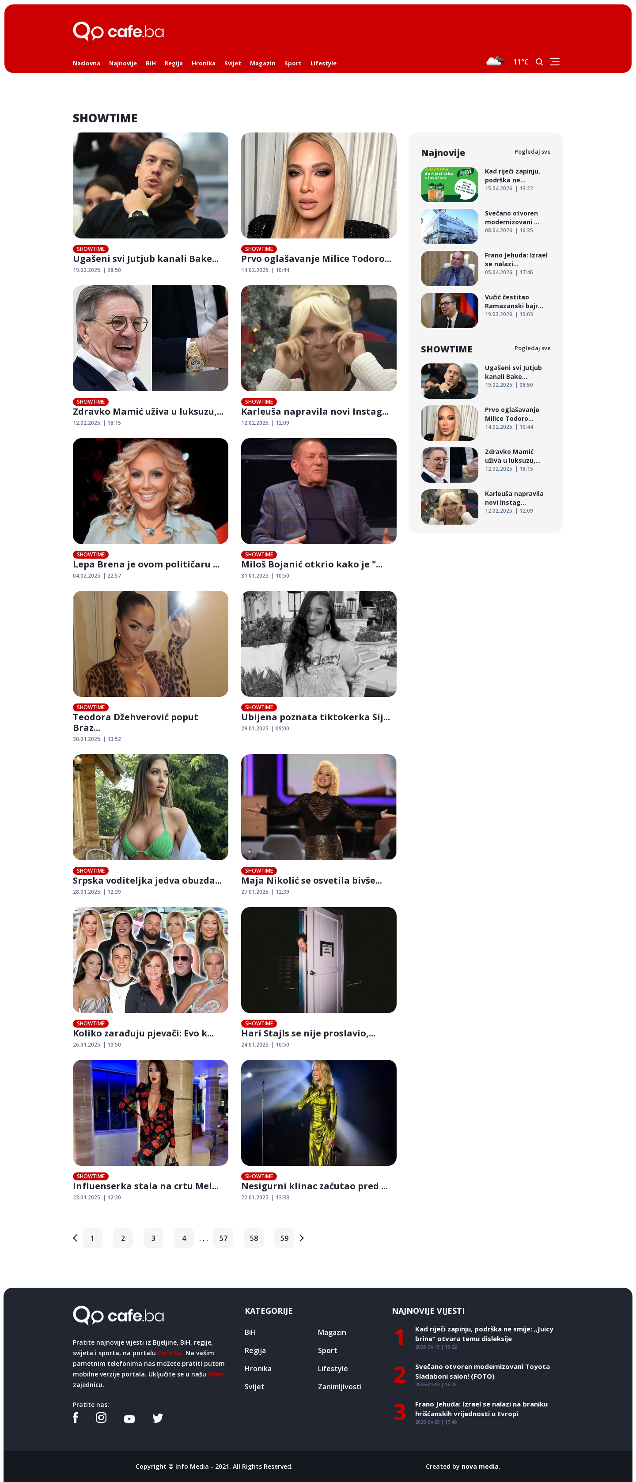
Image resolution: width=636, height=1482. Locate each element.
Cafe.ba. (171, 1353)
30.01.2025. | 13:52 (97, 739)
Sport (293, 63)
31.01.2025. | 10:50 (265, 575)
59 (284, 1238)
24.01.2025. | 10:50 (265, 1044)
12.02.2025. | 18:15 (97, 423)
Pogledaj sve (533, 151)
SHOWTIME (91, 249)
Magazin (263, 63)
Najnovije (123, 63)
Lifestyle (323, 63)
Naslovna (86, 63)
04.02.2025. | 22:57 (97, 575)
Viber (216, 1374)
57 (223, 1238)
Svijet (232, 63)
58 (254, 1238)
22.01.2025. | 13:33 (265, 1197)
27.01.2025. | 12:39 (265, 892)
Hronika (204, 63)
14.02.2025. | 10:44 (265, 270)
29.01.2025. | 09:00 (265, 728)
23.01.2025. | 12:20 (97, 1197)
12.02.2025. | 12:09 (265, 423)
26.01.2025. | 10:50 (97, 1044)
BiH (151, 63)
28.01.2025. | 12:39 (97, 892)
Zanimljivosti (340, 1386)
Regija (174, 63)
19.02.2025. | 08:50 (97, 270)
